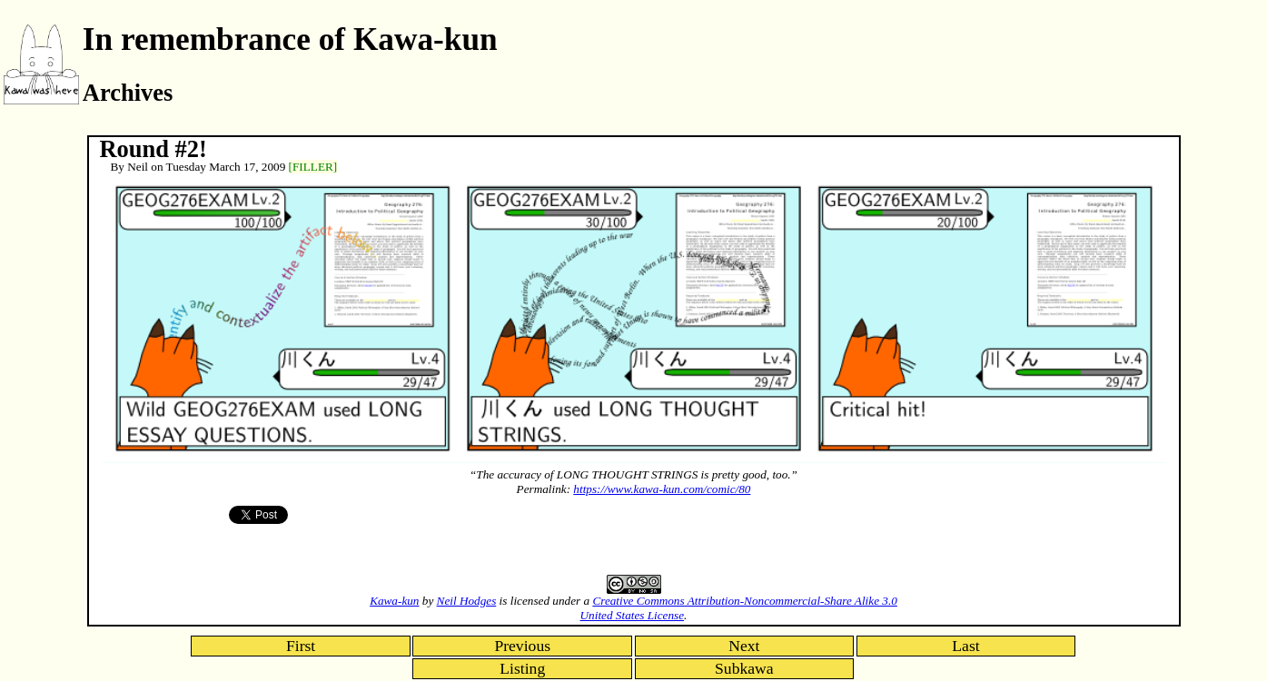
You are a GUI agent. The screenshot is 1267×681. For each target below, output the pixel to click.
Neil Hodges (467, 600)
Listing (522, 668)
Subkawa (744, 668)
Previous (522, 646)
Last (965, 646)
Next (743, 646)
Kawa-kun (394, 600)
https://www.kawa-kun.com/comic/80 (661, 489)
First (300, 646)
